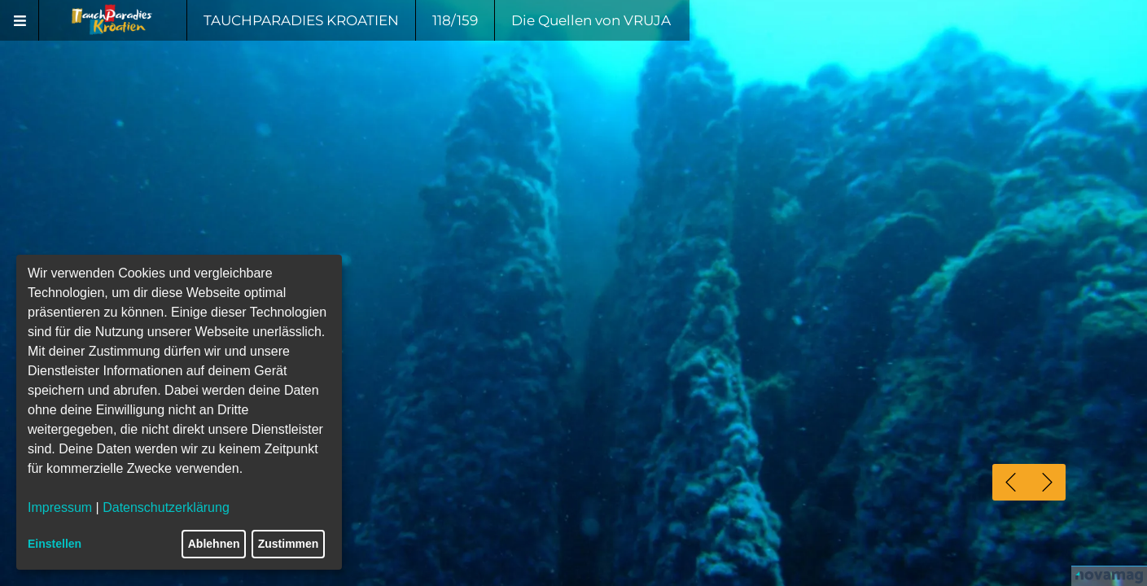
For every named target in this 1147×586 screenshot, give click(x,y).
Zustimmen (288, 543)
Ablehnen (214, 543)
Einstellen (54, 543)
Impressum (60, 507)
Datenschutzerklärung (166, 507)
